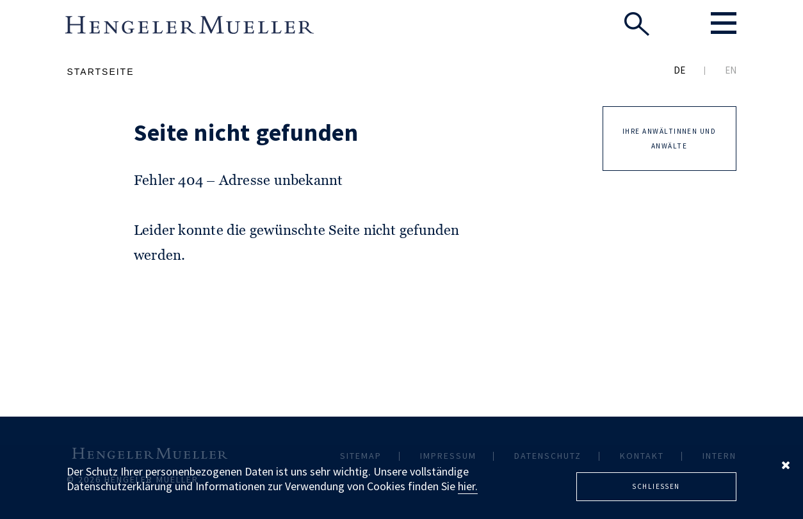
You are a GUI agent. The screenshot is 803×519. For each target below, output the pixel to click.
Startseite (100, 72)
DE (679, 70)
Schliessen (656, 486)
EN (730, 70)
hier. (468, 486)
